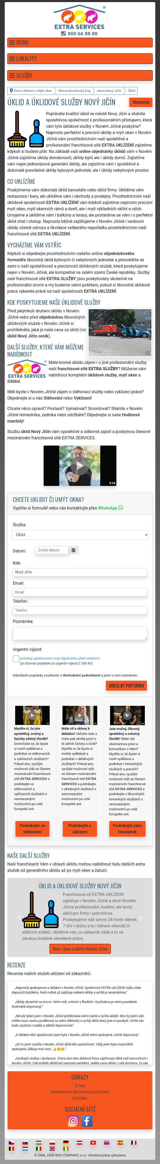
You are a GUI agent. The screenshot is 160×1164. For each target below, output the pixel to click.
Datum (19, 550)
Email (18, 583)
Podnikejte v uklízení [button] (80, 828)
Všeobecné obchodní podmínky (80, 1091)
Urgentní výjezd (27, 649)
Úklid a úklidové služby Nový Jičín (80, 885)
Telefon (20, 601)
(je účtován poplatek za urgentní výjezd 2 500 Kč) (56, 663)
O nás (80, 1085)
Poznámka (22, 621)
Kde (16, 563)
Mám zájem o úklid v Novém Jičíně (80, 949)
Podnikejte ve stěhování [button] (32, 828)
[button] (80, 42)
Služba (19, 524)
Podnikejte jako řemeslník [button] (127, 828)
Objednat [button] (140, 102)
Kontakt (80, 1098)
